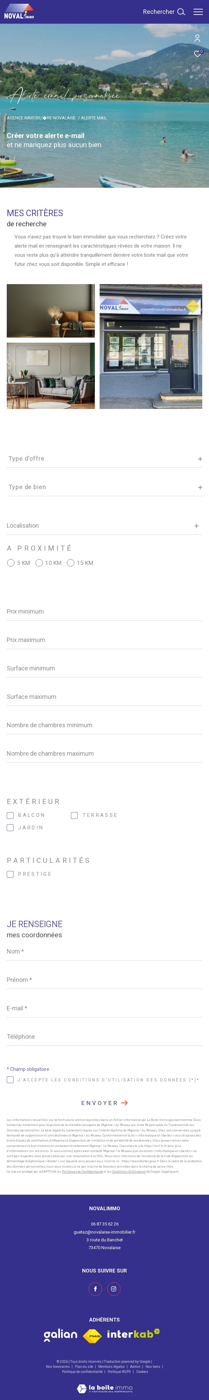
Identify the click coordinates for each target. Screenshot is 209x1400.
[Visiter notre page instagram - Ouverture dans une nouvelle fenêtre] (114, 1289)
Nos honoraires (58, 1367)
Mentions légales (112, 1367)
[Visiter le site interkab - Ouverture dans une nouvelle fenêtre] (133, 1333)
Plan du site (84, 1367)
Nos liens (153, 1367)
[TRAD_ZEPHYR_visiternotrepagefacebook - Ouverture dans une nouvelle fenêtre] (95, 1289)
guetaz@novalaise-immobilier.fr (104, 1232)
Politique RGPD (119, 1372)
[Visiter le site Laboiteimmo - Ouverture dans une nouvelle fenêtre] (104, 1384)
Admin (135, 1367)
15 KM (85, 563)
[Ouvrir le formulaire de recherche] (164, 12)
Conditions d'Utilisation (129, 1171)
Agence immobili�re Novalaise (41, 117)
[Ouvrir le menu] (198, 12)
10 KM (53, 563)
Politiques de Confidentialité (82, 1171)
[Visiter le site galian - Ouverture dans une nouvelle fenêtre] (60, 1335)
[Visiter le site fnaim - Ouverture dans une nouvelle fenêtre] (92, 1336)
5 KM (23, 563)
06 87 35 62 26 (105, 1223)
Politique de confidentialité (82, 1372)
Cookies (142, 1372)
